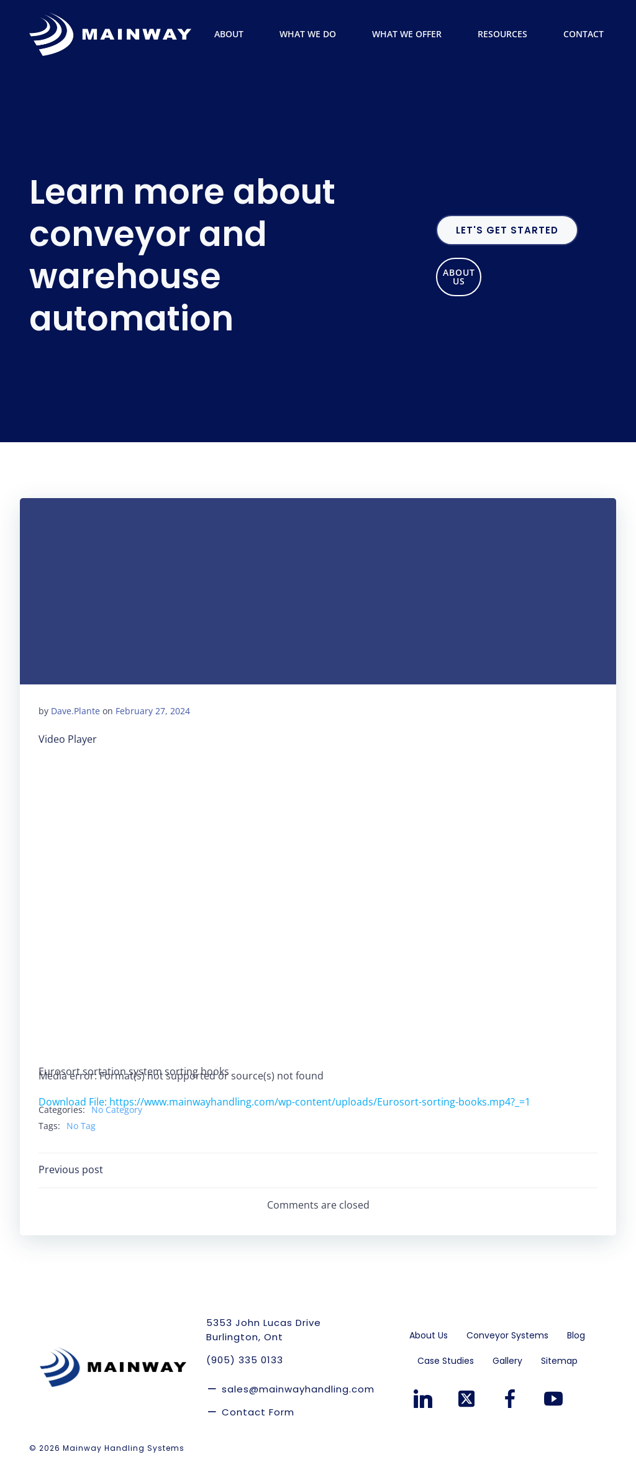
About (234, 34)
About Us (428, 1333)
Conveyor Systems (507, 1333)
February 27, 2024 (153, 711)
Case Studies (445, 1359)
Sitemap (559, 1359)
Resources (508, 34)
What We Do (313, 34)
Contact (583, 34)
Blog (576, 1333)
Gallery (507, 1359)
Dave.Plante (75, 711)
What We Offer (412, 34)
